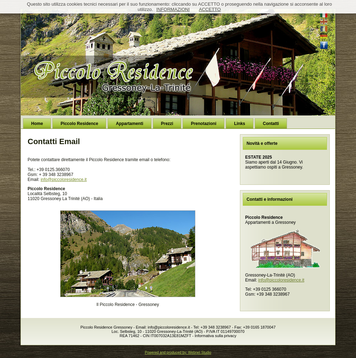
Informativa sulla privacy (215, 336)
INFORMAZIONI (173, 9)
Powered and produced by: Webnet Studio (178, 352)
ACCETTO (210, 9)
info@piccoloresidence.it (64, 179)
